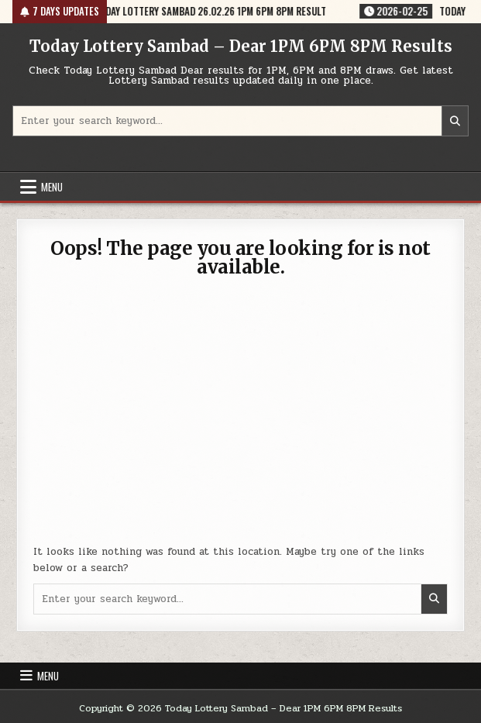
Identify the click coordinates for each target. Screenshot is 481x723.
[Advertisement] (240, 420)
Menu (52, 187)
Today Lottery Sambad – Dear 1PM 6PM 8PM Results (240, 46)
